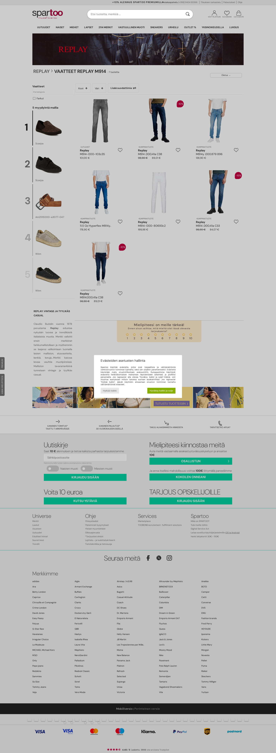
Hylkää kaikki (110, 390)
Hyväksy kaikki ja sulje (161, 390)
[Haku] (187, 14)
